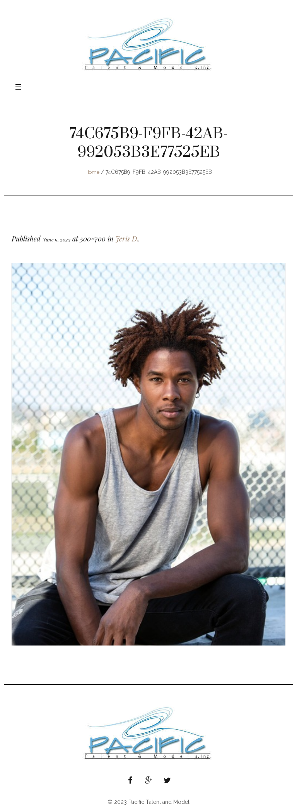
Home (92, 172)
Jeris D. (126, 238)
